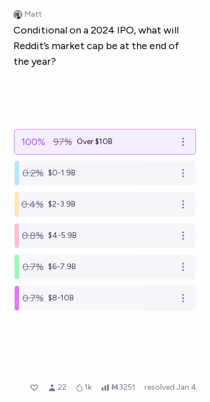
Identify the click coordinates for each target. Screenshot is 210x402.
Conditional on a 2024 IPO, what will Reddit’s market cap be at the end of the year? (96, 46)
